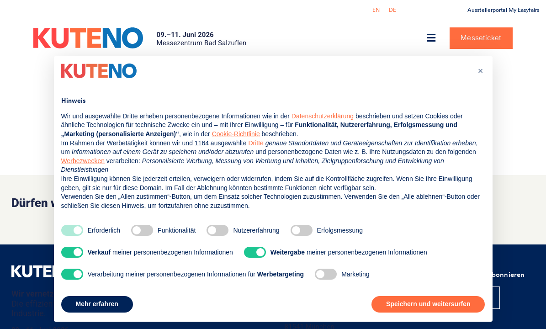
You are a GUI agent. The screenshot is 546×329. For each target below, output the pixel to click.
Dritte (255, 143)
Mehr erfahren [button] (97, 304)
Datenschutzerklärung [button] (323, 116)
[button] (431, 38)
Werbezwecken (83, 160)
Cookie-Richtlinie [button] (236, 134)
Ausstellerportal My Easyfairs (503, 10)
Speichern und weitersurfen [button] (428, 304)
